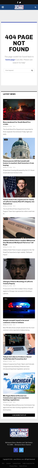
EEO (3, 463)
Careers (8, 463)
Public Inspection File (28, 463)
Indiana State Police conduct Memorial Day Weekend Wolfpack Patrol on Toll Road (19, 242)
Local (6, 100)
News (6, 299)
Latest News (9, 94)
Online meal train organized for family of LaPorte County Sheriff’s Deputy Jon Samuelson (18, 202)
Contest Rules (17, 463)
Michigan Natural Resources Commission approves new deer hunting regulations (16, 398)
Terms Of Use (23, 466)
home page (10, 60)
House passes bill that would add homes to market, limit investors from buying (18, 163)
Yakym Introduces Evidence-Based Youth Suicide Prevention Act (17, 358)
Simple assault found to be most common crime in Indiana (16, 321)
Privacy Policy (13, 466)
